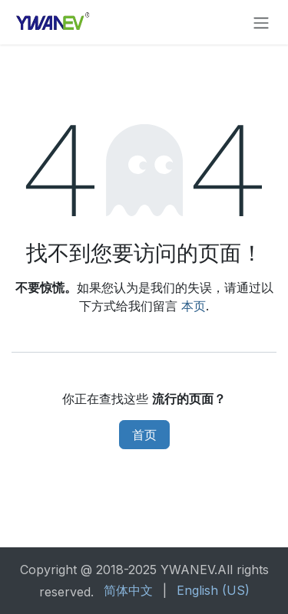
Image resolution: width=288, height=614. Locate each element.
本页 (193, 306)
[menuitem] (128, 590)
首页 (144, 434)
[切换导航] (261, 22)
